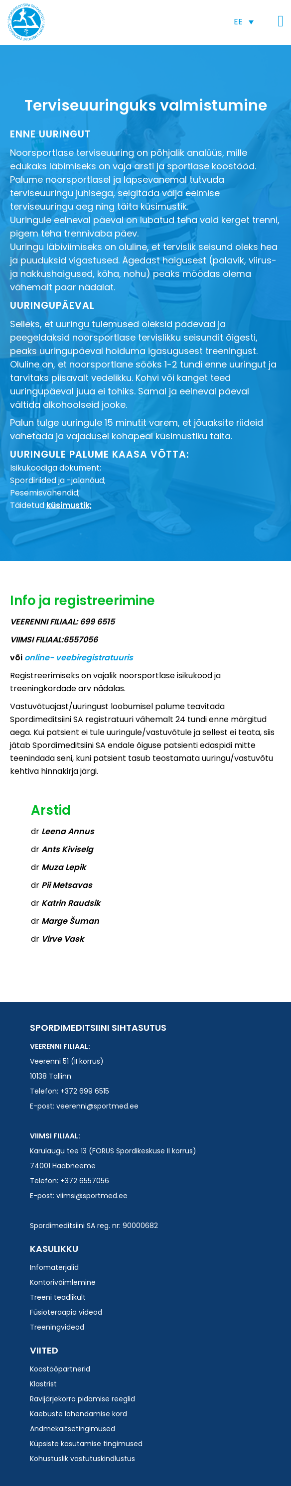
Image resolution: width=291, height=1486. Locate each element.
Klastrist (43, 1384)
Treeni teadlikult (58, 1297)
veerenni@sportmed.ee (97, 1106)
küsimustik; (69, 505)
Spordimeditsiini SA (26, 22)
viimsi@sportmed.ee (92, 1196)
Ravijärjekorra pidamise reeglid (82, 1399)
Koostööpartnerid (60, 1369)
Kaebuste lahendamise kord (78, 1414)
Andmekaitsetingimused (72, 1429)
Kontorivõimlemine (63, 1282)
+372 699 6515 (84, 1091)
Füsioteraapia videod (66, 1312)
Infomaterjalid (54, 1267)
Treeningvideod (57, 1327)
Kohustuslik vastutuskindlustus (82, 1459)
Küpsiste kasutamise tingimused (86, 1444)
